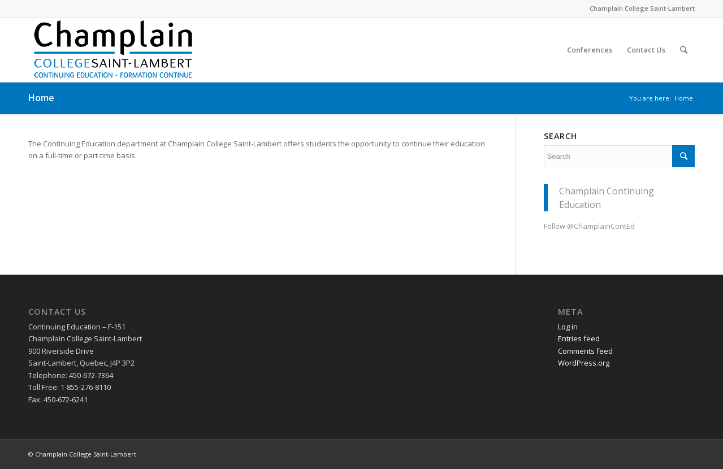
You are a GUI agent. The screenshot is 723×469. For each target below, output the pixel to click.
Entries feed (579, 338)
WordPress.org (583, 363)
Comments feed (585, 351)
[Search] (684, 50)
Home (41, 98)
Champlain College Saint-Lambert (642, 8)
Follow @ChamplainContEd (589, 226)
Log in (568, 327)
